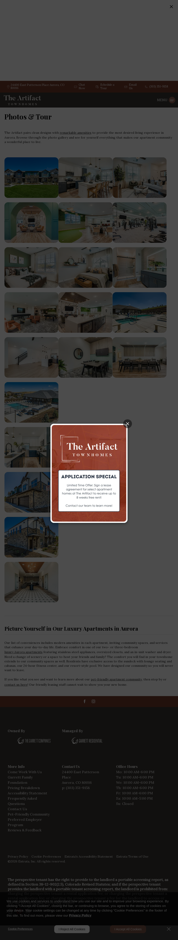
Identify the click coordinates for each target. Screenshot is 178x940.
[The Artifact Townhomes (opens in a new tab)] (89, 473)
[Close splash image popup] (127, 423)
